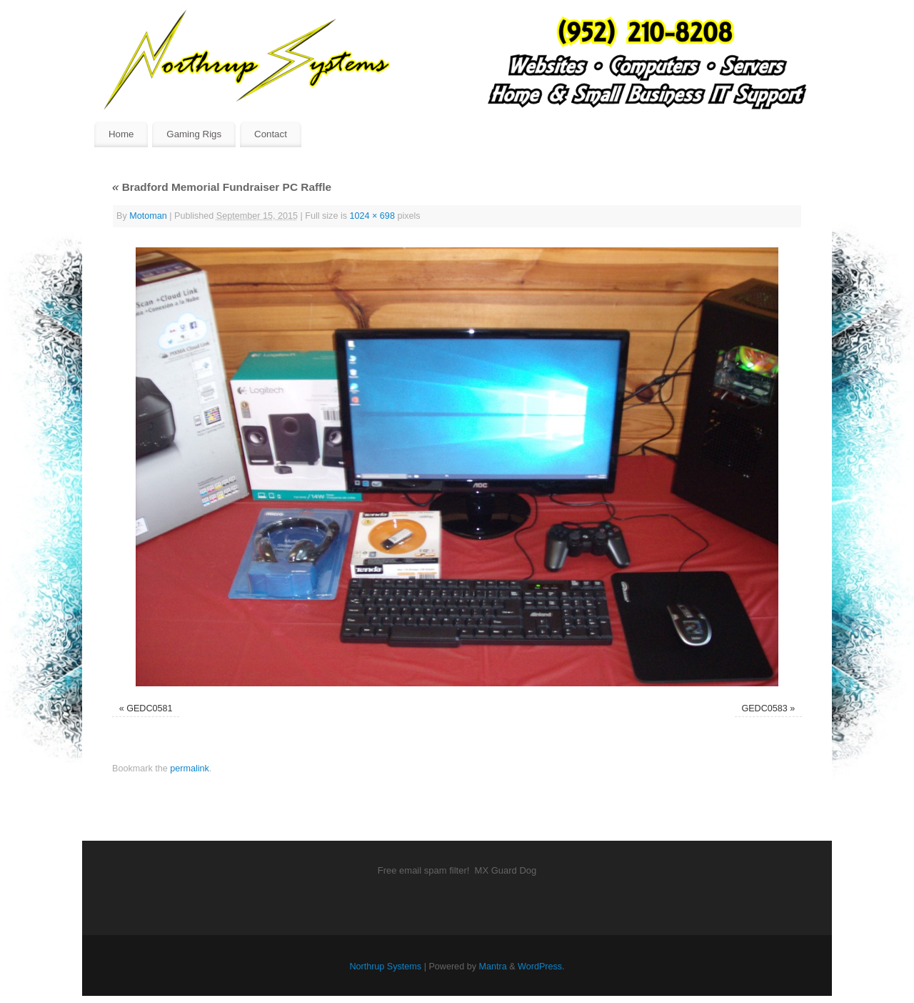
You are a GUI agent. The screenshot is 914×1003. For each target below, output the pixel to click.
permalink (189, 769)
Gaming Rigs (193, 134)
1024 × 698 (372, 216)
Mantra (492, 967)
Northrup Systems (385, 967)
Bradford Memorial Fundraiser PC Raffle (221, 187)
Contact (270, 134)
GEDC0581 (149, 708)
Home (121, 134)
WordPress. (541, 967)
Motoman (148, 216)
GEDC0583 (764, 708)
